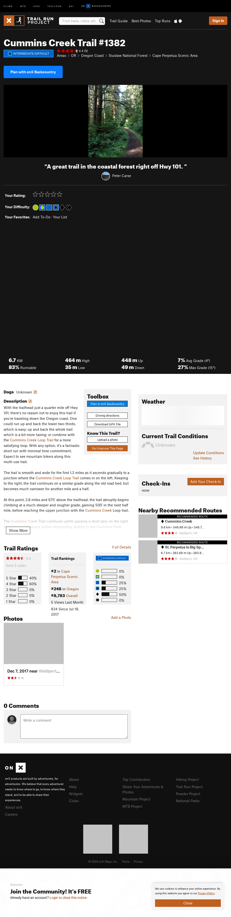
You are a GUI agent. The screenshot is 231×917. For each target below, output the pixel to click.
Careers (11, 814)
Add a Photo (121, 617)
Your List (60, 217)
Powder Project (188, 793)
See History (202, 458)
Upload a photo (107, 440)
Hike (36, 5)
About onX (13, 807)
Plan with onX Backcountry (33, 72)
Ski (71, 5)
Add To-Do (41, 217)
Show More (18, 530)
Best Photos (141, 21)
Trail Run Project (189, 786)
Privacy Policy (206, 893)
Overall (72, 595)
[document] (188, 897)
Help (73, 786)
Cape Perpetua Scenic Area (175, 55)
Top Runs (162, 21)
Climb (8, 5)
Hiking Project (187, 779)
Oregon (73, 589)
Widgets (76, 793)
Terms (126, 861)
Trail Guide (119, 21)
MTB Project (132, 806)
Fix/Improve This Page (107, 448)
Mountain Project (136, 799)
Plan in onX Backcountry (107, 404)
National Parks (188, 801)
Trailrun (54, 5)
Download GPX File (107, 424)
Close (188, 903)
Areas (61, 55)
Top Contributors (136, 779)
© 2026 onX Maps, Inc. (103, 861)
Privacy (138, 861)
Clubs (74, 801)
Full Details (121, 547)
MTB (23, 5)
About (74, 779)
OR (73, 55)
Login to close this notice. (69, 898)
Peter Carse (121, 175)
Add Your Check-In (205, 481)
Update (208, 453)
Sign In (218, 20)
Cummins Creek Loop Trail (31, 440)
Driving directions (107, 415)
